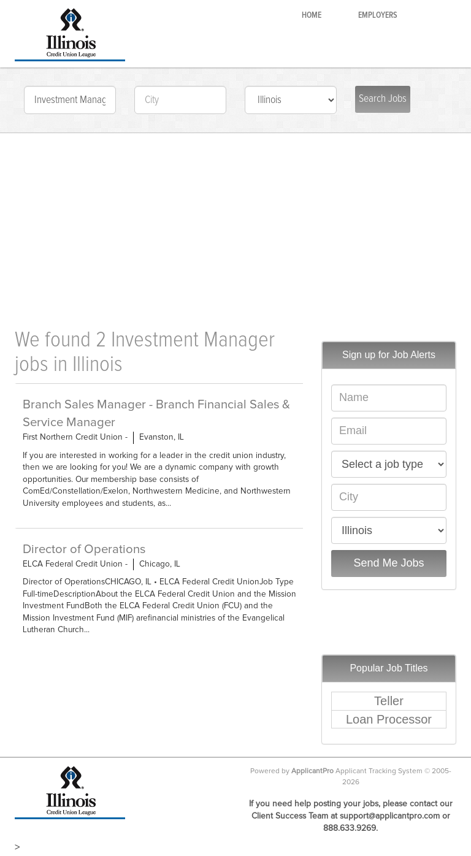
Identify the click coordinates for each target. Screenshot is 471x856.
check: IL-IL (291, 100)
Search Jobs (383, 98)
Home (311, 15)
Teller (389, 701)
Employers (377, 15)
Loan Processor (389, 719)
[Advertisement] (235, 224)
